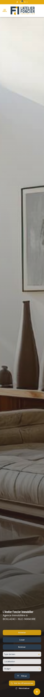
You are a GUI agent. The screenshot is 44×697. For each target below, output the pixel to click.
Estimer (22, 652)
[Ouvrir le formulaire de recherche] (22, 681)
